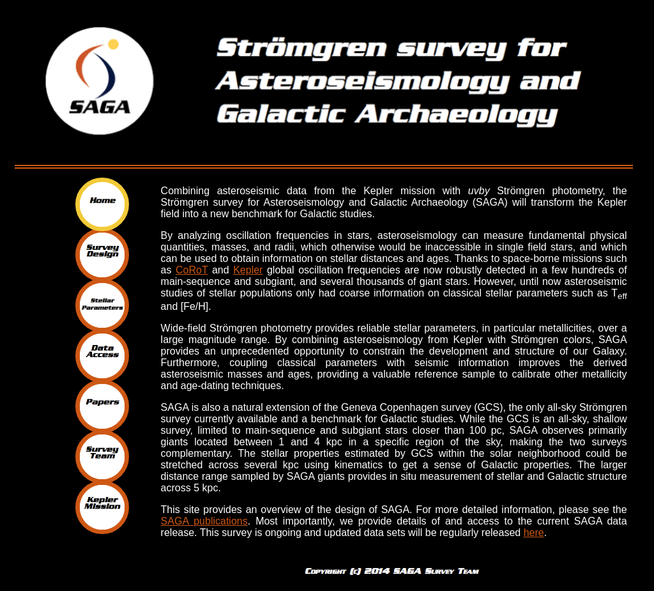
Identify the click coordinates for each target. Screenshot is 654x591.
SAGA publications (204, 521)
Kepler (247, 270)
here (534, 532)
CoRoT (192, 270)
